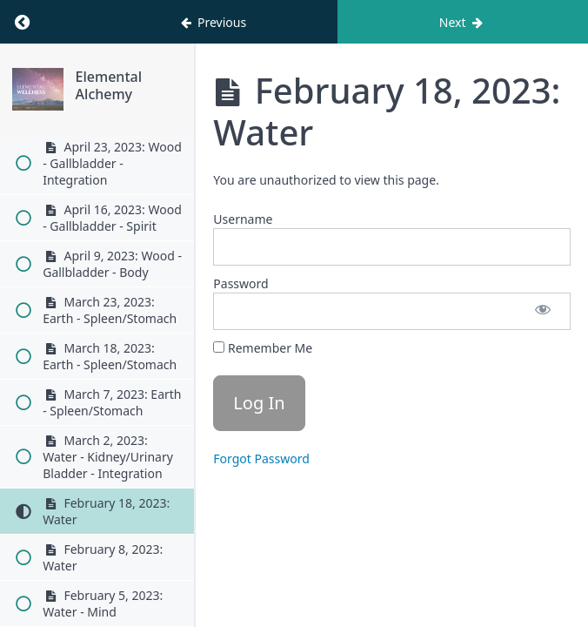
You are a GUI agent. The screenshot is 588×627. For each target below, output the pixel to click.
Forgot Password (261, 458)
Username (242, 219)
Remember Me (262, 348)
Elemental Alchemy (109, 85)
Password (240, 283)
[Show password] (543, 311)
